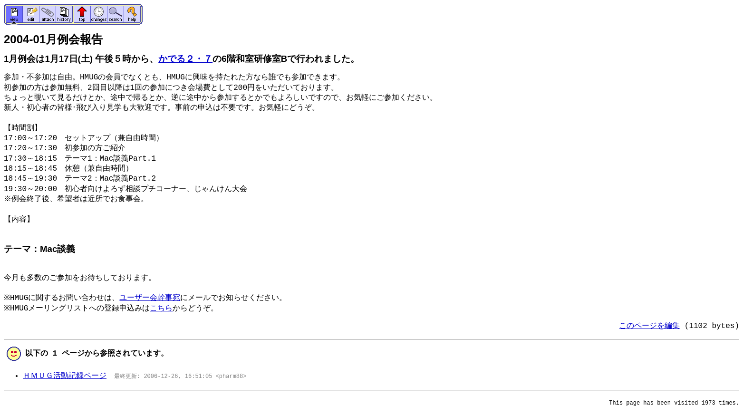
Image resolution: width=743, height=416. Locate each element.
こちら (164, 308)
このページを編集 (649, 326)
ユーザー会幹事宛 (153, 298)
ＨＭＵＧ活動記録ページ (64, 376)
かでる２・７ (185, 59)
